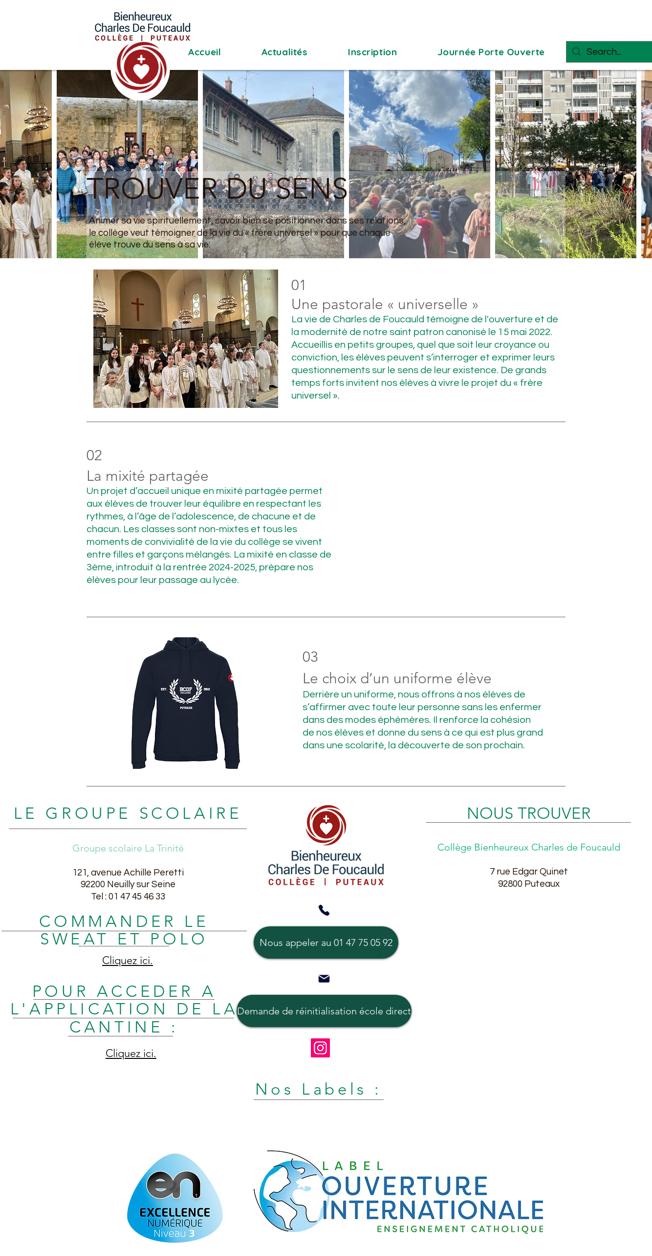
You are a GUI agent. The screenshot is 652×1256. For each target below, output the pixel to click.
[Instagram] (320, 1047)
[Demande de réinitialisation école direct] (324, 1011)
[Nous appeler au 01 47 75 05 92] (326, 942)
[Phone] (324, 910)
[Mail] (324, 979)
